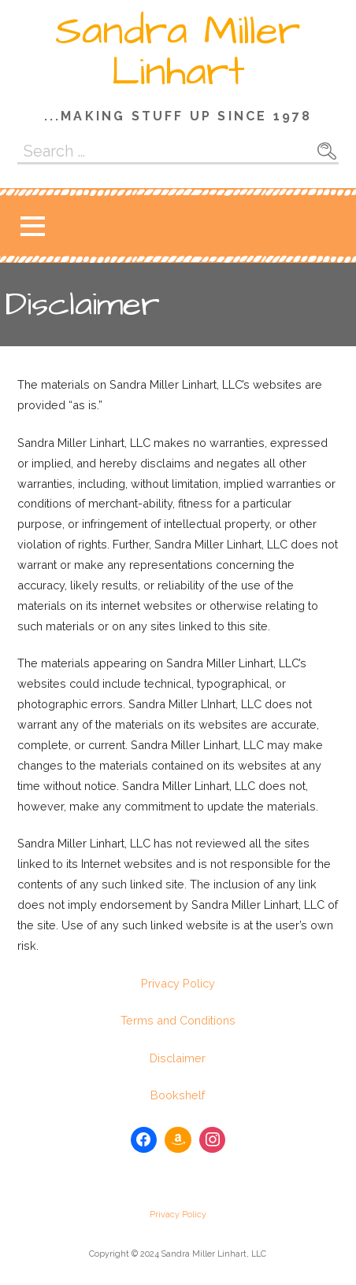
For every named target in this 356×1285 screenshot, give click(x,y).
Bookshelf (177, 1095)
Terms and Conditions (178, 1020)
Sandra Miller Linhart (177, 52)
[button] (32, 226)
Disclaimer (178, 1058)
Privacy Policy (178, 983)
